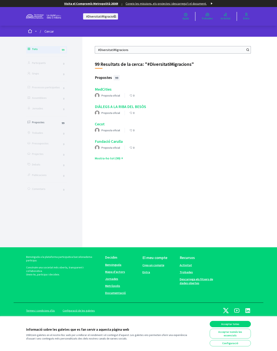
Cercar (49, 31)
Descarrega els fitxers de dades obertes (196, 281)
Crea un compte (153, 265)
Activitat (186, 265)
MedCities (103, 89)
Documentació (115, 293)
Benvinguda (113, 265)
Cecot (100, 123)
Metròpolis (112, 286)
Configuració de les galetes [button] (79, 310)
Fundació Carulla (109, 141)
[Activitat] (225, 16)
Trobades (186, 272)
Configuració (230, 343)
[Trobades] (207, 16)
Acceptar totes (230, 324)
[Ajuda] (185, 16)
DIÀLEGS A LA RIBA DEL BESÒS (120, 106)
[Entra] (246, 16)
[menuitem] (122, 265)
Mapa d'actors (115, 272)
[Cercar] (100, 16)
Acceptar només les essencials (230, 333)
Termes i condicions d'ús (40, 310)
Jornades (111, 279)
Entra (146, 272)
